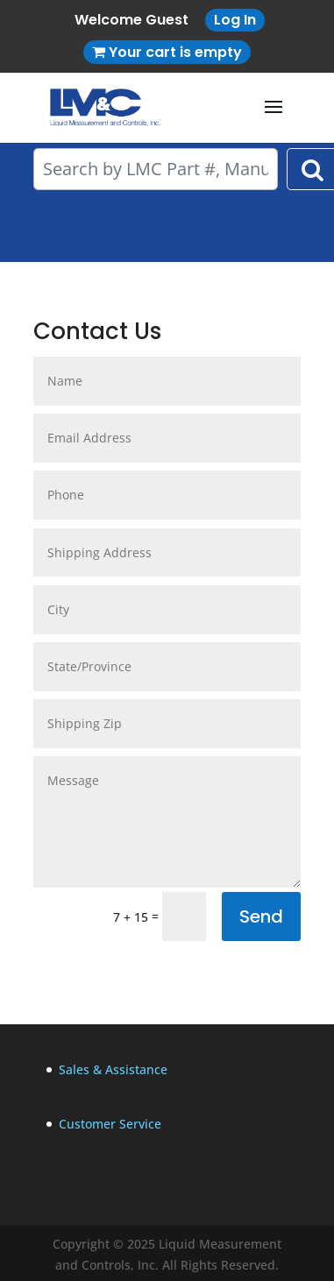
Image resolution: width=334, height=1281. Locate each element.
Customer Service (110, 1123)
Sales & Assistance (113, 1069)
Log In (235, 20)
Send (261, 916)
